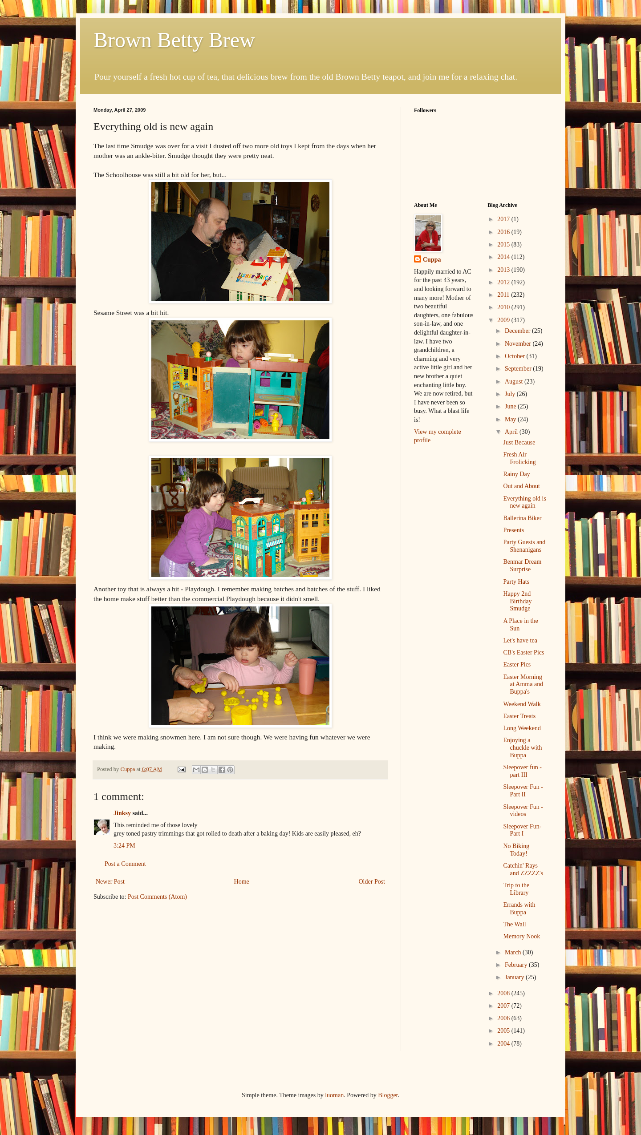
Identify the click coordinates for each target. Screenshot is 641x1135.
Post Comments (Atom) (157, 896)
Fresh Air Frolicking (519, 458)
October (516, 356)
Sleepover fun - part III (522, 771)
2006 (504, 1018)
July (511, 394)
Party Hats (516, 581)
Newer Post (110, 881)
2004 (504, 1043)
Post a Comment (125, 863)
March (514, 952)
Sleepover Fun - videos (523, 811)
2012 (504, 282)
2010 (504, 307)
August (514, 381)
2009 (504, 320)
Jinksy (122, 813)
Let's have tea (520, 640)
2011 (504, 294)
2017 (504, 219)
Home (241, 881)
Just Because (519, 442)
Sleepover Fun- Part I (522, 830)
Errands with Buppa (519, 908)
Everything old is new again (524, 502)
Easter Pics (517, 664)
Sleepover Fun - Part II (523, 791)
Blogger (388, 1095)
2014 (504, 257)
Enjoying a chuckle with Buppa (522, 748)
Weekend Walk (521, 704)
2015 (504, 244)
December (518, 330)
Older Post (372, 881)
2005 (504, 1030)
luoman (334, 1095)
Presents (513, 530)
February (517, 964)
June (511, 406)
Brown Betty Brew (174, 40)
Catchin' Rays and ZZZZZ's (523, 869)
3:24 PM (124, 845)
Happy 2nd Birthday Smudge (517, 601)
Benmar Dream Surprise (522, 565)
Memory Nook (521, 936)
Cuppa (432, 259)
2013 (504, 270)
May (511, 419)
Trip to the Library (516, 889)
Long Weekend (522, 728)
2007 (504, 1005)
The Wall (514, 924)
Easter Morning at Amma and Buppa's (523, 684)
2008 (504, 993)
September (519, 368)
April (512, 431)
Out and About (521, 486)
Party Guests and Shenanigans (524, 546)
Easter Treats (519, 716)
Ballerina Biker (522, 518)
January (515, 977)
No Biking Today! (516, 850)
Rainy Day (516, 474)
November (519, 343)
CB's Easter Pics (523, 652)
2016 (504, 232)
